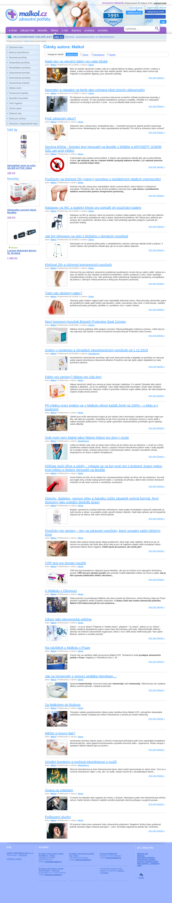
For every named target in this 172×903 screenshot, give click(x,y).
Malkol (53, 65)
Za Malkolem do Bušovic (63, 705)
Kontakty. (105, 873)
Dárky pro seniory (17, 118)
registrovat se (134, 12)
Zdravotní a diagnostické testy (23, 123)
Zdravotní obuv (16, 47)
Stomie (111, 54)
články (54, 30)
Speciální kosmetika (18, 98)
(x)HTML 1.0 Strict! (14, 859)
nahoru (141, 878)
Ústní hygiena (15, 103)
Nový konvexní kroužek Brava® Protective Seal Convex (85, 321)
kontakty (103, 30)
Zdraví (84, 54)
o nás (65, 30)
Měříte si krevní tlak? (60, 733)
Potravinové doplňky (18, 93)
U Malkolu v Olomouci (61, 591)
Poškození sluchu (58, 817)
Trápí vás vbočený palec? (63, 293)
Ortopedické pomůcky (19, 62)
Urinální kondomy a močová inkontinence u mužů (81, 762)
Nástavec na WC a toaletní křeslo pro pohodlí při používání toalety (93, 207)
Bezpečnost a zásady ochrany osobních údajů (147, 860)
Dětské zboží (15, 88)
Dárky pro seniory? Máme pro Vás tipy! (73, 377)
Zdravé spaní (15, 108)
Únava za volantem (59, 790)
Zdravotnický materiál (19, 83)
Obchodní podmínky (146, 858)
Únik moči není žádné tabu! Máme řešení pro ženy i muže (87, 437)
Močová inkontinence (19, 52)
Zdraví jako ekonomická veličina (68, 619)
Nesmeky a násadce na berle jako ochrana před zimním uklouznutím (95, 90)
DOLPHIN (23, 855)
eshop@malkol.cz (113, 858)
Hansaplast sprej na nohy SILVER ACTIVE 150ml (21, 166)
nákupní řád (27, 30)
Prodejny (120, 871)
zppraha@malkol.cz (53, 862)
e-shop (13, 30)
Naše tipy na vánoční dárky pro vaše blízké (76, 61)
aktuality (42, 30)
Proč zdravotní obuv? (60, 118)
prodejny (89, 30)
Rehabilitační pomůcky (20, 67)
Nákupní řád (142, 854)
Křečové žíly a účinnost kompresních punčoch (78, 265)
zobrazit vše (71, 54)
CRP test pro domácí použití (65, 563)
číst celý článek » (157, 78)
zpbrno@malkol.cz (83, 860)
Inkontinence (98, 54)
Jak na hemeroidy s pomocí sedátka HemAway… (81, 676)
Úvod (26, 41)
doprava (76, 30)
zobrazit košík (160, 3)
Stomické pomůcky (18, 57)
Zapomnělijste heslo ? (149, 20)
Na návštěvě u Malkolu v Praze (67, 647)
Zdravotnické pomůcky (19, 78)
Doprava (140, 856)
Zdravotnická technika (19, 73)
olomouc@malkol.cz (53, 875)
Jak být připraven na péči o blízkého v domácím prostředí (86, 236)
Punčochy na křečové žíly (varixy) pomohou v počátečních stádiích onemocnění (103, 179)
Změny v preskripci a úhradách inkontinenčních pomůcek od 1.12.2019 (96, 350)
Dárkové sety (15, 113)
